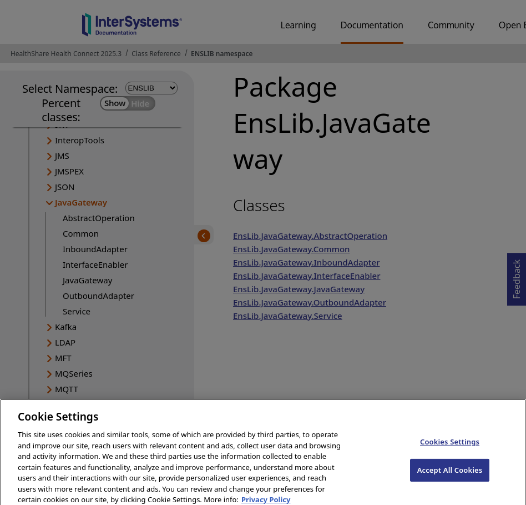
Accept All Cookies (450, 477)
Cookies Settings (449, 448)
